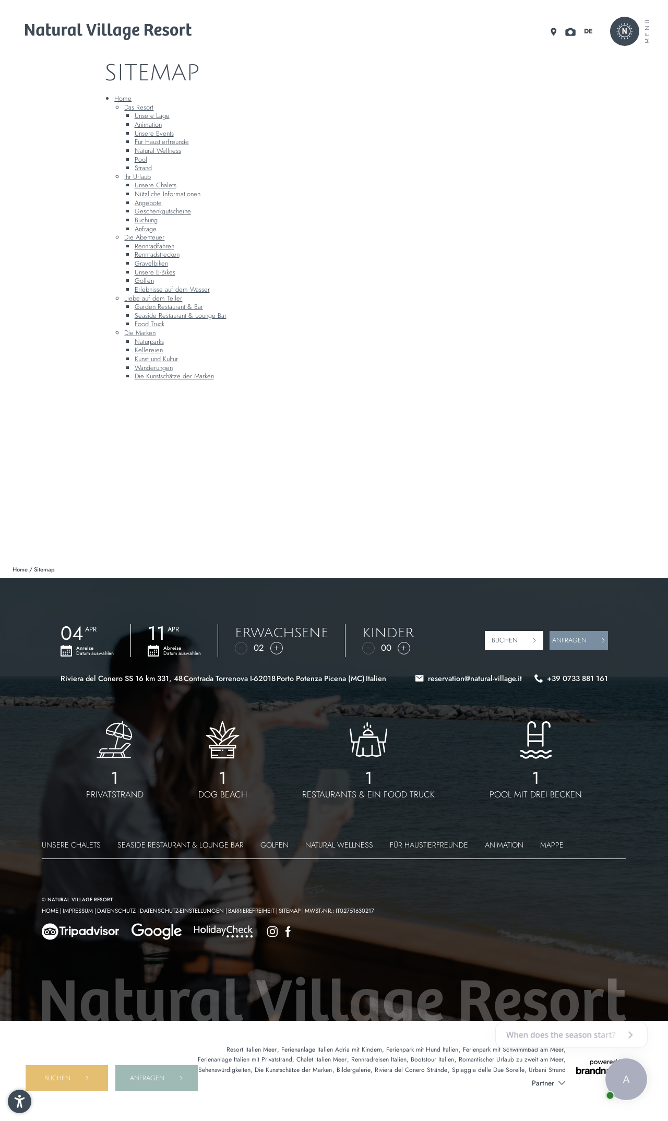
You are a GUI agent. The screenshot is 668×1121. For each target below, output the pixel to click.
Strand (143, 168)
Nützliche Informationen (167, 194)
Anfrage (146, 229)
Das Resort (138, 107)
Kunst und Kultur (156, 359)
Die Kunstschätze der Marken (174, 376)
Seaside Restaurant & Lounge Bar (180, 315)
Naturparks (149, 342)
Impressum (78, 911)
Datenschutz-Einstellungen (182, 911)
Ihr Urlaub (137, 177)
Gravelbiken (151, 263)
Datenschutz (117, 911)
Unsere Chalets (155, 185)
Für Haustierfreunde (162, 142)
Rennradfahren (154, 246)
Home (123, 98)
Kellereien (149, 350)
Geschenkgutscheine (163, 211)
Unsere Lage (152, 116)
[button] (19, 1101)
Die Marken (140, 333)
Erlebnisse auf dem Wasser (172, 289)
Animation (148, 124)
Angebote (148, 203)
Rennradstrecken (157, 254)
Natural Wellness (158, 151)
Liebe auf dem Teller (153, 298)
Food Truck (149, 324)
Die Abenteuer (144, 237)
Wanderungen (154, 368)
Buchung (146, 220)
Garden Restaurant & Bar (169, 307)
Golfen (144, 280)
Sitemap (290, 911)
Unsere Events (154, 133)
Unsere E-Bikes (155, 272)
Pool (141, 159)
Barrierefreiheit (252, 911)
